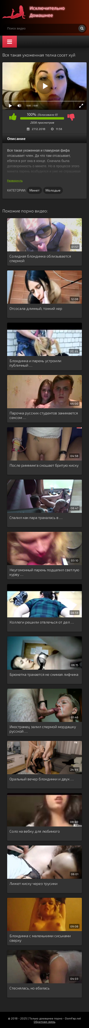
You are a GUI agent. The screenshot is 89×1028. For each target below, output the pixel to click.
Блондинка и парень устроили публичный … (35, 362)
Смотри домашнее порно (38, 12)
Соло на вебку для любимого (34, 831)
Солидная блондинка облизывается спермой (40, 258)
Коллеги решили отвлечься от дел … (41, 622)
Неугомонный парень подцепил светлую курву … (44, 571)
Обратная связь (44, 1021)
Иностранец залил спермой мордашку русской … (42, 728)
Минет (34, 190)
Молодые (53, 190)
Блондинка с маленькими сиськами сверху (40, 937)
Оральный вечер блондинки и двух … (41, 779)
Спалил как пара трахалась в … (35, 517)
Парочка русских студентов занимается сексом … (43, 415)
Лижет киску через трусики (33, 883)
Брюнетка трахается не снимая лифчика (43, 674)
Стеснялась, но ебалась (29, 988)
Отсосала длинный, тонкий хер (35, 308)
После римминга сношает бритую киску (44, 465)
